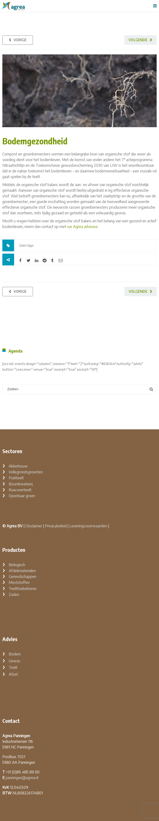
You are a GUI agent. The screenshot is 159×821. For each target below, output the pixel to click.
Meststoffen (19, 582)
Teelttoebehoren (22, 588)
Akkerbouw (18, 466)
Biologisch (17, 564)
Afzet (13, 674)
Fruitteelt (16, 478)
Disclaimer (33, 526)
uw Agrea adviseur (82, 226)
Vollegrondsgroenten (26, 472)
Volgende (138, 40)
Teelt (13, 667)
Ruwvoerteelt (20, 490)
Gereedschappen (22, 576)
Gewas (14, 660)
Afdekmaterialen (22, 570)
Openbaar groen (22, 495)
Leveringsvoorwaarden (88, 526)
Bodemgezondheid (35, 141)
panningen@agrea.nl (22, 777)
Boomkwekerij (21, 484)
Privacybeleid (56, 526)
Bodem (15, 654)
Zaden (14, 594)
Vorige (20, 40)
